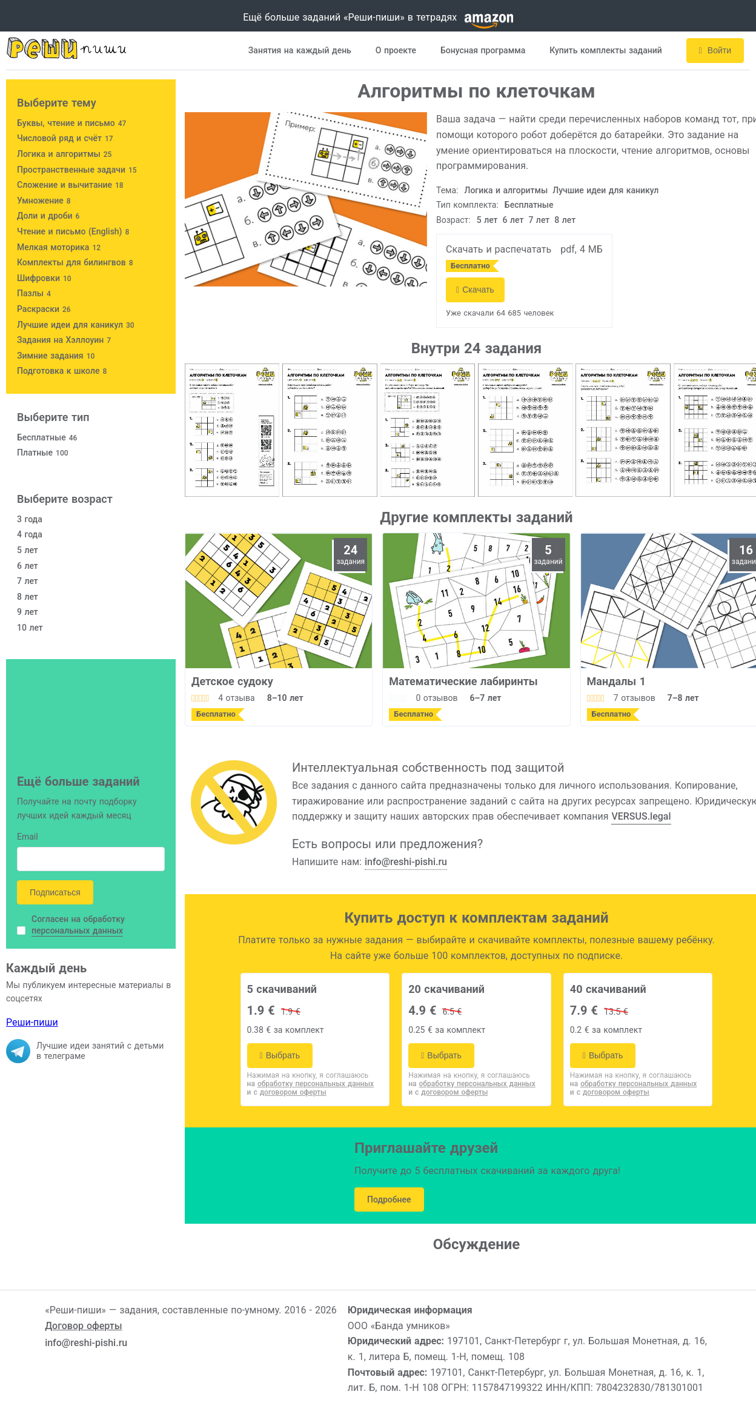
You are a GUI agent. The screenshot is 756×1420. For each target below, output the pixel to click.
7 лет (538, 220)
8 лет (564, 220)
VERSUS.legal (641, 816)
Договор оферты (83, 1326)
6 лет (513, 220)
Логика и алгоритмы (506, 190)
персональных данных (77, 930)
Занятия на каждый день (299, 50)
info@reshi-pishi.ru (406, 862)
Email (27, 837)
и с (287, 1092)
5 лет (487, 220)
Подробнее (389, 1199)
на (310, 1084)
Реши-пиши (32, 1022)
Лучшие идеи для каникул (605, 190)
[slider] (200, 698)
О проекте (396, 50)
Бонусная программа (482, 50)
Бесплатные (529, 205)
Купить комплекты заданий (605, 50)
